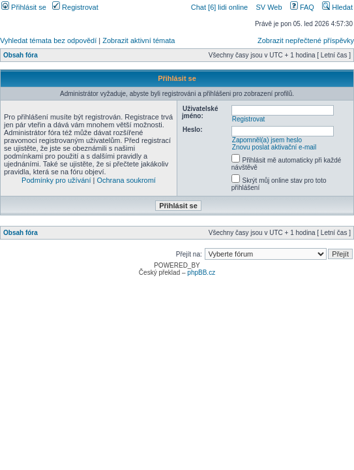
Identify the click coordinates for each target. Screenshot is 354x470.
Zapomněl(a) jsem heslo (267, 140)
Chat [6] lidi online (220, 7)
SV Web (269, 7)
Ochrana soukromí (125, 180)
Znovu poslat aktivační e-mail (274, 147)
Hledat (337, 7)
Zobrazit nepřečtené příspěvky (306, 40)
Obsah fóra (20, 55)
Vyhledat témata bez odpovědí (48, 40)
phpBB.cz (201, 272)
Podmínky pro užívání (56, 180)
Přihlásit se (23, 7)
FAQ (302, 7)
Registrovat (75, 7)
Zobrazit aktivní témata (138, 40)
